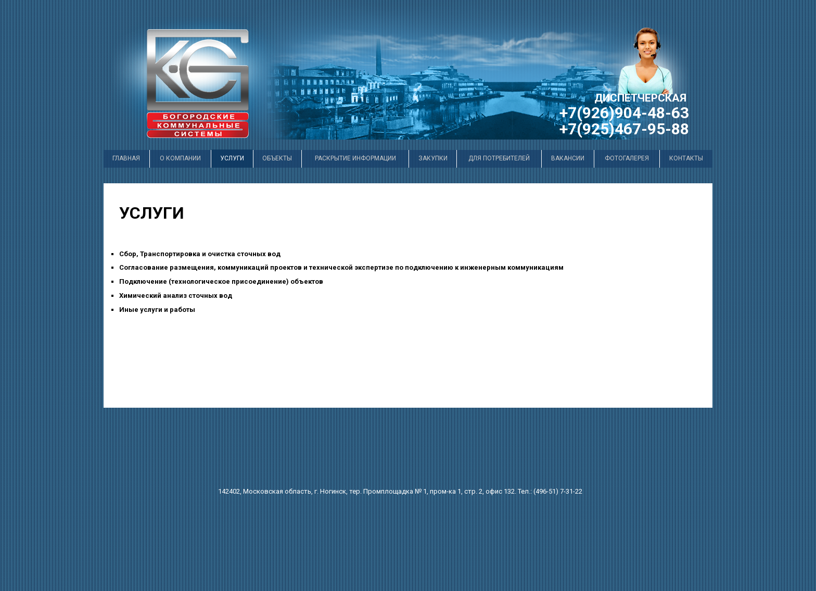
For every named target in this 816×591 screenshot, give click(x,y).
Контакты (686, 158)
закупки (433, 158)
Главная (126, 158)
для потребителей (499, 158)
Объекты (277, 158)
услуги (232, 158)
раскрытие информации (355, 158)
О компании (180, 158)
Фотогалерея (627, 158)
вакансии (567, 158)
